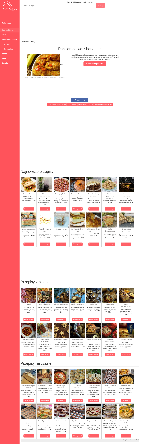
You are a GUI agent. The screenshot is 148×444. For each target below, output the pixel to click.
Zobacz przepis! (28, 209)
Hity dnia (6, 44)
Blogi (4, 58)
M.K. (137, 440)
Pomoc (4, 54)
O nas (4, 35)
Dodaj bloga (6, 23)
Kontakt (5, 63)
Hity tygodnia (7, 49)
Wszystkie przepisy (9, 39)
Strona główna (7, 30)
